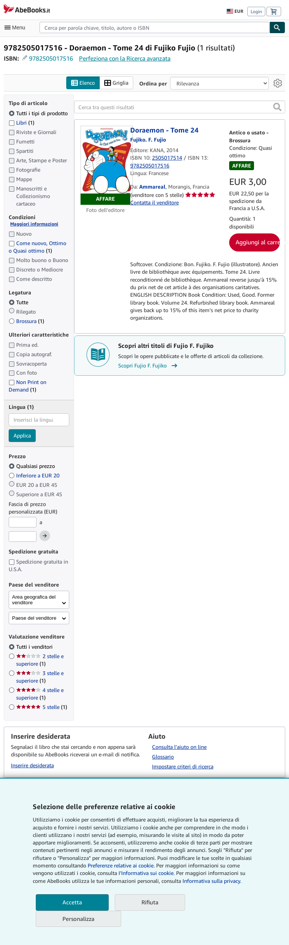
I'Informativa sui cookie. (147, 873)
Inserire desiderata (32, 765)
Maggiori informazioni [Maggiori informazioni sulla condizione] (34, 224)
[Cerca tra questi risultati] (179, 107)
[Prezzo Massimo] (23, 536)
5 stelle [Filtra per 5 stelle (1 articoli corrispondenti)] (41, 707)
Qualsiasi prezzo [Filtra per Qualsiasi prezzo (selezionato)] (32, 466)
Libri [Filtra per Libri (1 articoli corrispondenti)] (21, 122)
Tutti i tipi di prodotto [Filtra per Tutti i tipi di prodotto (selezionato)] (39, 113)
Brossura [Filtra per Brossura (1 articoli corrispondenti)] (26, 321)
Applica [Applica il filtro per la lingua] (22, 435)
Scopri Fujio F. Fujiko (148, 365)
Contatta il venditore (154, 202)
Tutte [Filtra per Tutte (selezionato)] (19, 302)
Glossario (163, 757)
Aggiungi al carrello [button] (258, 242)
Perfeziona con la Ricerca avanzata (124, 58)
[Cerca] (277, 27)
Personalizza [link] (78, 918)
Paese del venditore (34, 618)
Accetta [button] (72, 902)
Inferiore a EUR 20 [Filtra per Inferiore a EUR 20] (35, 475)
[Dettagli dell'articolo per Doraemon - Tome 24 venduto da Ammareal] (105, 165)
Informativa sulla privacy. (212, 881)
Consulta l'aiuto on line (179, 747)
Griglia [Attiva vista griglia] (116, 83)
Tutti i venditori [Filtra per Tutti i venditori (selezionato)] (35, 646)
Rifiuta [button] (149, 902)
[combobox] (154, 27)
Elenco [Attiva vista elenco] (83, 83)
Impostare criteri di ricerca (182, 767)
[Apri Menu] (16, 27)
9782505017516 (51, 58)
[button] (277, 107)
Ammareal (152, 187)
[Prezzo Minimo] (23, 522)
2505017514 (167, 158)
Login (256, 11)
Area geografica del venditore (34, 600)
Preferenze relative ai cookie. (121, 865)
